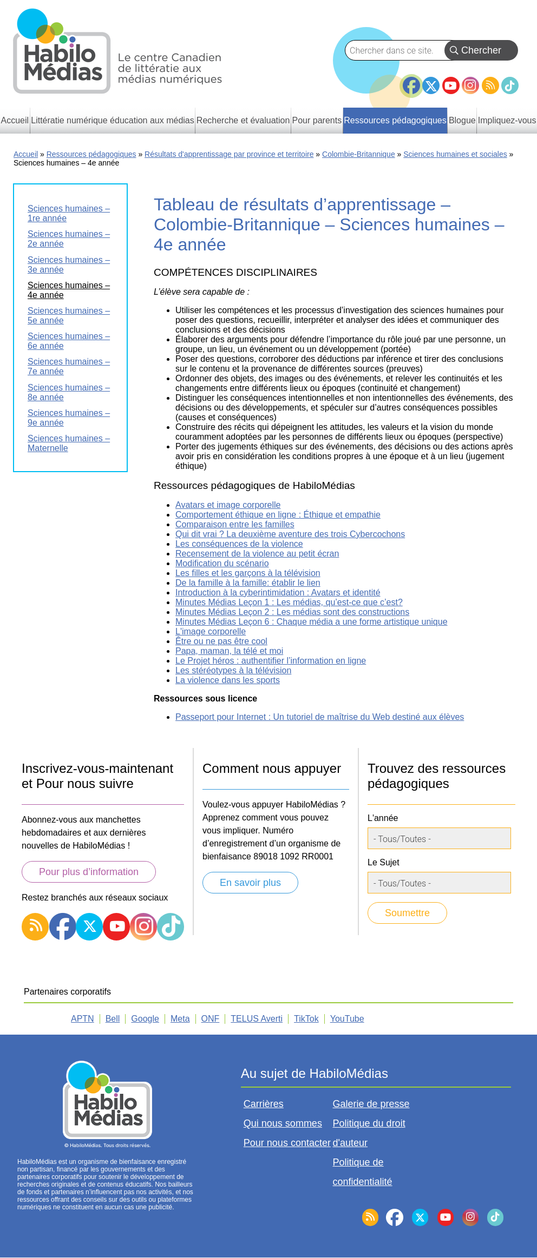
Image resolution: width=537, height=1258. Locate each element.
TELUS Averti (257, 1018)
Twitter (431, 85)
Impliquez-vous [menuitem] (507, 120)
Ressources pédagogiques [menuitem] (395, 120)
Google (145, 1018)
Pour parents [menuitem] (317, 120)
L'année (383, 818)
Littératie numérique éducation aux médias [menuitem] (112, 120)
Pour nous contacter (287, 1142)
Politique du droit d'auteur (369, 1133)
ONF (210, 1018)
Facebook (411, 81)
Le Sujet (384, 862)
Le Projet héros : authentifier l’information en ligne (270, 660)
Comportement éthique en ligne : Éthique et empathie (278, 514)
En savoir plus (250, 882)
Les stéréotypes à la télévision (233, 670)
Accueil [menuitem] (15, 120)
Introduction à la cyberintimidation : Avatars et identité (278, 592)
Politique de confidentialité (362, 1172)
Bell (113, 1018)
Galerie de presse (371, 1103)
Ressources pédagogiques (91, 154)
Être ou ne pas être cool (221, 641)
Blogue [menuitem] (462, 120)
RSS (490, 85)
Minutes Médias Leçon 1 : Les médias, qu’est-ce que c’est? (289, 602)
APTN (82, 1018)
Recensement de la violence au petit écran (257, 553)
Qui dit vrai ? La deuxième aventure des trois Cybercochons (290, 534)
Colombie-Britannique (358, 154)
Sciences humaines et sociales (455, 154)
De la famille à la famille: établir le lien (247, 582)
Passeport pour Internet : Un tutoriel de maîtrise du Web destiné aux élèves (319, 716)
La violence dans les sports (227, 680)
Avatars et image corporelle (227, 504)
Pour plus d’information (89, 871)
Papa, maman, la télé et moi (229, 651)
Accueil (26, 154)
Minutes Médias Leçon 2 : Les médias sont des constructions (292, 612)
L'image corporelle (210, 631)
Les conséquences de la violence (239, 543)
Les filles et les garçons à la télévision (247, 573)
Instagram (470, 85)
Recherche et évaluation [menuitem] (243, 120)
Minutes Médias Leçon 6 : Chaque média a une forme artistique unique (311, 621)
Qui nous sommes (283, 1123)
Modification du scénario (222, 563)
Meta (180, 1018)
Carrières (264, 1103)
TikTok (510, 85)
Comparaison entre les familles (234, 524)
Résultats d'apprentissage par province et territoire (229, 154)
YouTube (451, 85)
